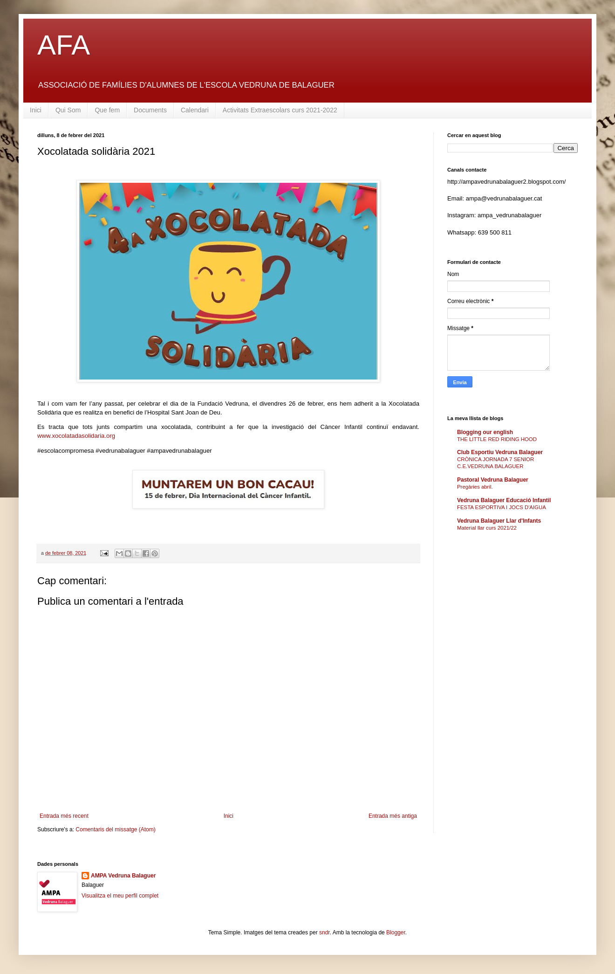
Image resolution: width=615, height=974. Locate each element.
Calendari (195, 110)
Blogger (395, 932)
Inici (35, 110)
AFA (63, 45)
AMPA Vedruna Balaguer (123, 875)
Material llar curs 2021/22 (487, 528)
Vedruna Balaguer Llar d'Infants (499, 521)
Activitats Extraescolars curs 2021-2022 (280, 110)
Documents (150, 110)
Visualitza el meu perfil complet (120, 895)
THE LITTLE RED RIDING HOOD (497, 439)
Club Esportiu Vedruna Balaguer (500, 452)
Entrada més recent (64, 816)
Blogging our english (485, 432)
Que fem (107, 110)
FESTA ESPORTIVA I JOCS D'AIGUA (501, 507)
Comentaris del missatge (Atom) (115, 829)
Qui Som (68, 110)
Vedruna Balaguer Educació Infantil (504, 500)
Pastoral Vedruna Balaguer (492, 480)
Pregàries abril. (475, 487)
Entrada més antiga (393, 816)
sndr (324, 932)
